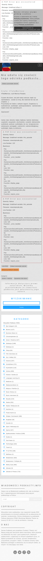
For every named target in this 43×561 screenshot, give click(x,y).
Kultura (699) (10, 371)
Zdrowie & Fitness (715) (13, 471)
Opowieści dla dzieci (20, 278)
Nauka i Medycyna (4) (12, 405)
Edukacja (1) (10, 347)
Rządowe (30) (10, 419)
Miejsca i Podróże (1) (12, 388)
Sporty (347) (10, 430)
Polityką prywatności (21, 18)
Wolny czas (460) (11, 464)
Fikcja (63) (9, 350)
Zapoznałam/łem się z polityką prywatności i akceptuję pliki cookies (28, 28)
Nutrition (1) (9, 409)
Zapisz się (35, 499)
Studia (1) (9, 437)
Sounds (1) (9, 423)
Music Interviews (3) (12, 395)
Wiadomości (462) (11, 457)
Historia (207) (10, 360)
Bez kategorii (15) (11, 326)
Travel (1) (9, 447)
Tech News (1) (10, 440)
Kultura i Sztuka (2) (12, 374)
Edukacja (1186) (11, 343)
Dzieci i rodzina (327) (12, 340)
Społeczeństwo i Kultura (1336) (15, 433)
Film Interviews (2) (11, 354)
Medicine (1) (10, 381)
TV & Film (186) (11, 451)
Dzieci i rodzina (7, 278)
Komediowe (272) (11, 364)
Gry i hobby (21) (11, 357)
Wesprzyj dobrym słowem (10, 269)
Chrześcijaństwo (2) (12, 336)
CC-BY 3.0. (10, 520)
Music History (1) (11, 392)
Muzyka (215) (10, 399)
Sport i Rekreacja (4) (12, 426)
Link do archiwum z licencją (23, 520)
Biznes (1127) (10, 329)
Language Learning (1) (13, 378)
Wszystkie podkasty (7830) (11, 323)
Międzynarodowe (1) (12, 385)
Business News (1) (11, 333)
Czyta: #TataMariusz (13, 91)
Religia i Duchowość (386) (14, 416)
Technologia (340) (11, 444)
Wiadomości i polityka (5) (13, 461)
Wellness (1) (10, 454)
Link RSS (5, 266)
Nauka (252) (9, 402)
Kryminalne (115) (11, 367)
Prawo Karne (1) (11, 412)
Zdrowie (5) (9, 468)
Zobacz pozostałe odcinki (10, 83)
